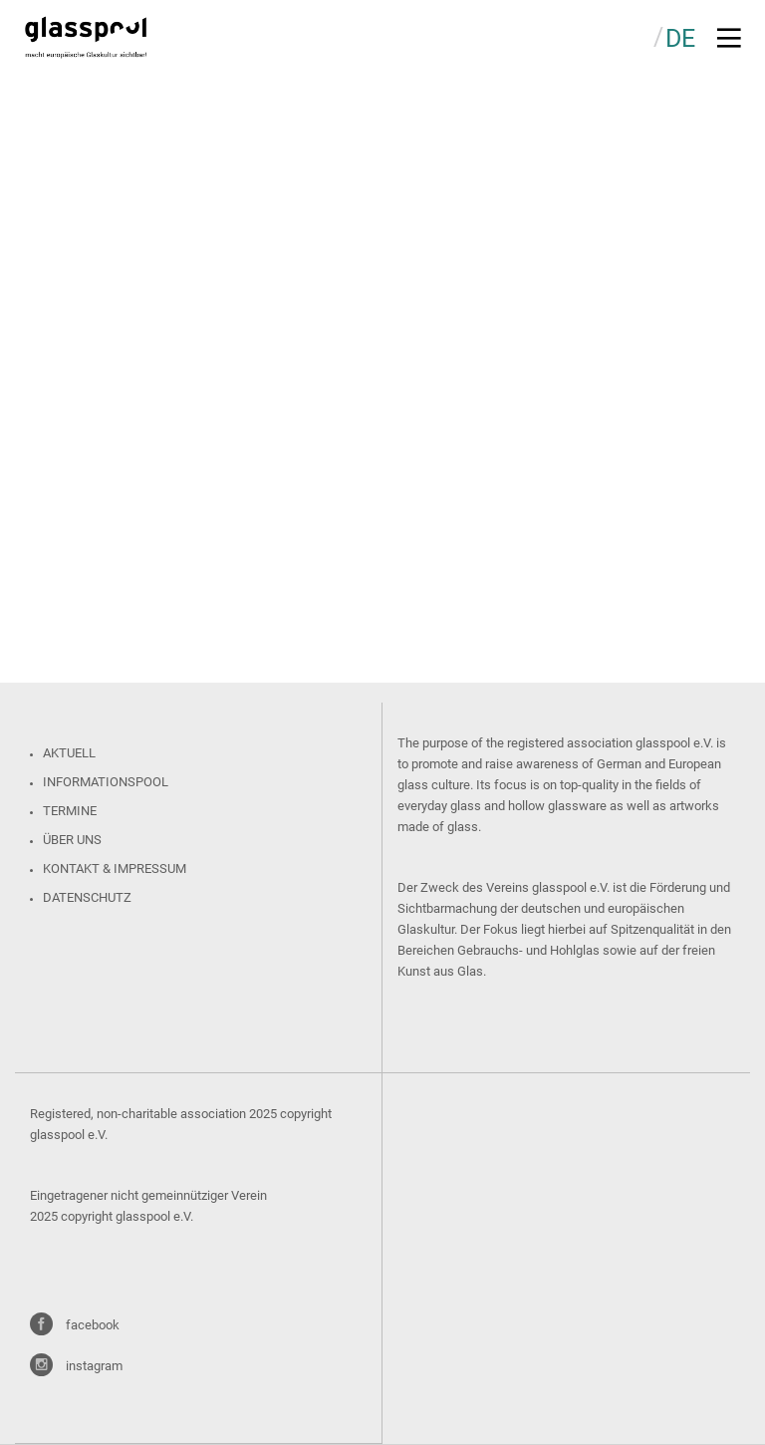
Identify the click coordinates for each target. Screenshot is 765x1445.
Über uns (72, 839)
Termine (70, 810)
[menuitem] (680, 37)
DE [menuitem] (680, 38)
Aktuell (69, 752)
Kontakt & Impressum (114, 868)
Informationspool (105, 781)
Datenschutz (87, 897)
